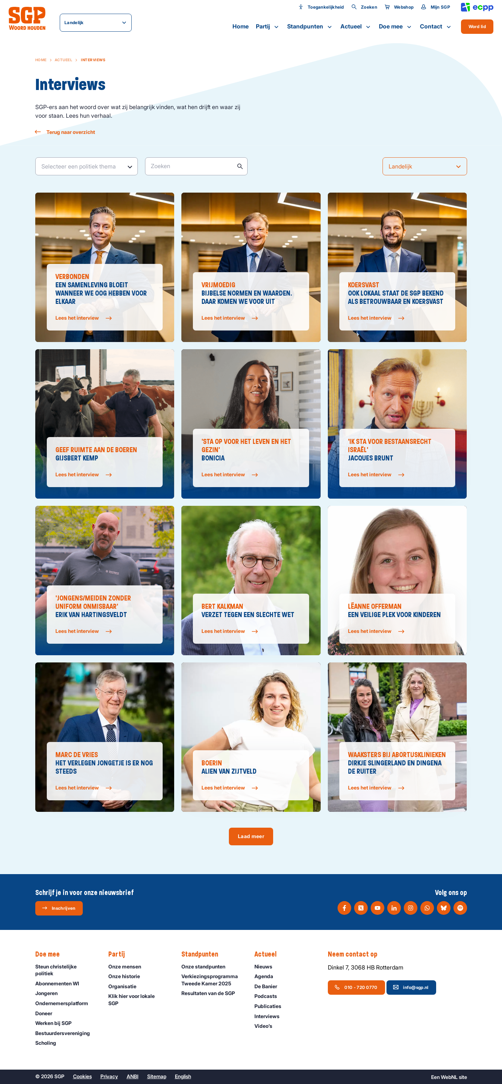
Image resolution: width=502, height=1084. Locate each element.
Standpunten (310, 27)
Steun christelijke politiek (65, 970)
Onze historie (127, 976)
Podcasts (269, 996)
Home (240, 26)
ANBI (133, 1076)
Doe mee (396, 27)
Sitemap (156, 1076)
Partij (268, 27)
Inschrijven (58, 908)
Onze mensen (128, 966)
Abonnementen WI (60, 983)
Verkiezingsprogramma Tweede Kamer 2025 (212, 979)
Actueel (356, 27)
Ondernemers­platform (65, 1003)
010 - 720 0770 (355, 987)
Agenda (267, 976)
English (183, 1076)
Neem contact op (356, 954)
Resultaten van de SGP (211, 993)
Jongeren (49, 993)
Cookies (82, 1076)
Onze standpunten (206, 966)
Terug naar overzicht (65, 132)
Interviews (270, 1016)
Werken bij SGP (56, 1023)
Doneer (47, 1013)
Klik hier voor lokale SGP (138, 999)
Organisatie (125, 986)
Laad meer (251, 836)
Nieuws (266, 966)
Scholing (49, 1042)
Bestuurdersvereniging (65, 1033)
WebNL (449, 1077)
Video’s (266, 1025)
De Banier (269, 986)
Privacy (109, 1076)
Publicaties (271, 1006)
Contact (436, 27)
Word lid (477, 26)
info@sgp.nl (410, 987)
